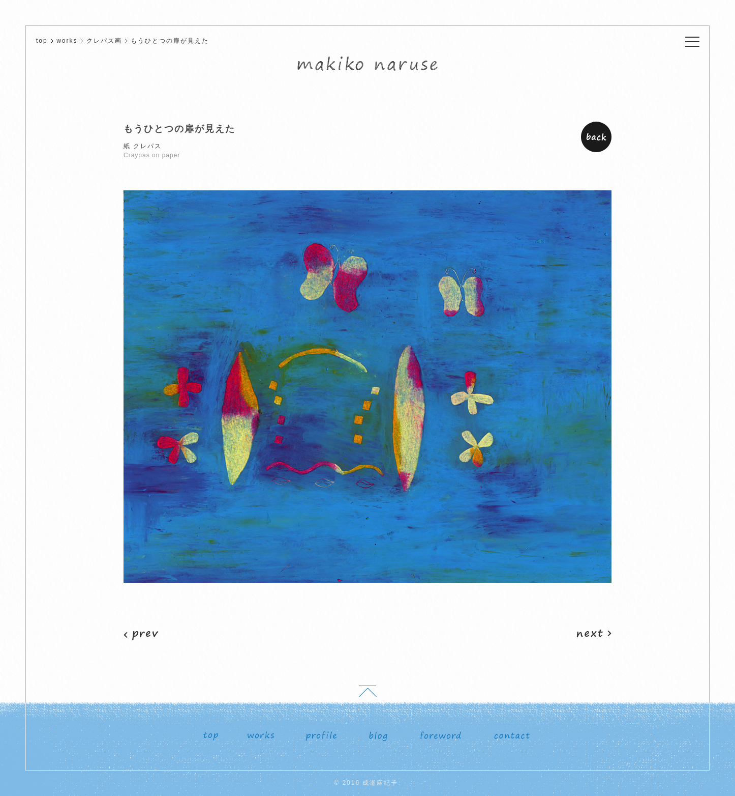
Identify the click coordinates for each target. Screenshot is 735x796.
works (66, 40)
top (42, 40)
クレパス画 (104, 40)
